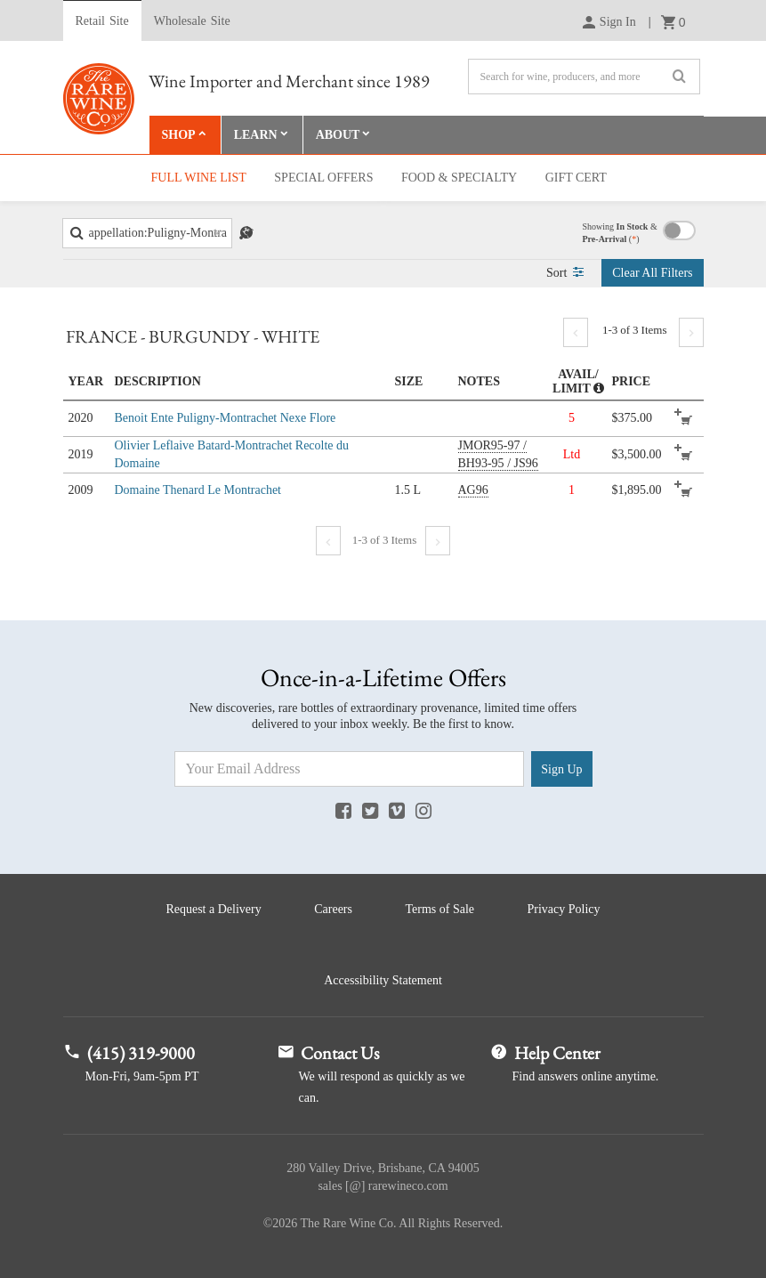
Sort (565, 272)
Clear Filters (652, 272)
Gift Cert (576, 177)
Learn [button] (256, 135)
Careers (333, 909)
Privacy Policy (564, 909)
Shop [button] (179, 135)
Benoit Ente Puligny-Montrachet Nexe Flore (225, 418)
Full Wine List (198, 177)
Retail (102, 21)
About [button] (338, 135)
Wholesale (192, 21)
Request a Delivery (213, 909)
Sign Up (561, 769)
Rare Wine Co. (98, 98)
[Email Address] (349, 769)
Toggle (679, 230)
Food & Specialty (459, 177)
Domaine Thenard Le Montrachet (198, 490)
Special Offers (323, 177)
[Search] (583, 76)
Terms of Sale (439, 909)
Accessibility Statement (383, 980)
